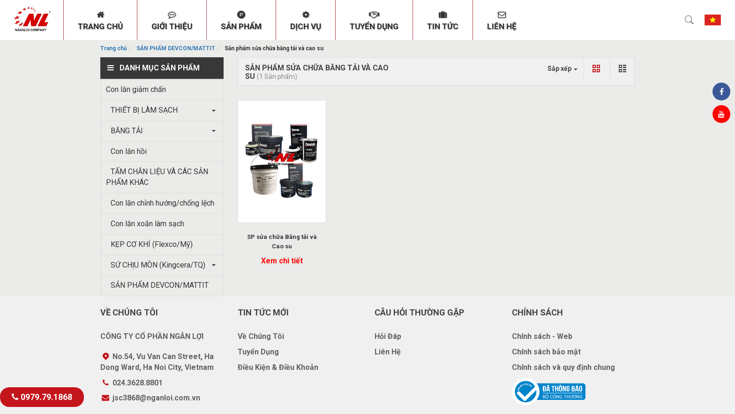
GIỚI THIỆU (171, 20)
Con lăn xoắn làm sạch (145, 223)
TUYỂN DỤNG (374, 20)
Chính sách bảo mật (546, 351)
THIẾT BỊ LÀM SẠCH (142, 110)
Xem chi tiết (282, 260)
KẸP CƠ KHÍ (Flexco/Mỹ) (149, 244)
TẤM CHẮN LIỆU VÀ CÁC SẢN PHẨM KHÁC (157, 177)
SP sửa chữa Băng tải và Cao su (282, 241)
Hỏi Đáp (388, 336)
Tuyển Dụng (258, 351)
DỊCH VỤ (305, 20)
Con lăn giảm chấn (136, 89)
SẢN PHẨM (241, 20)
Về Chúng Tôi (261, 336)
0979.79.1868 (42, 397)
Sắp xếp (563, 68)
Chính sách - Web (542, 336)
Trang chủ (113, 48)
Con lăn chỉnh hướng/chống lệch (160, 203)
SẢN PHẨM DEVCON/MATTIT (175, 48)
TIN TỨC (442, 20)
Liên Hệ (388, 351)
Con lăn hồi (126, 151)
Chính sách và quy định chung (563, 367)
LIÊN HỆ (502, 20)
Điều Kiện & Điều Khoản (278, 367)
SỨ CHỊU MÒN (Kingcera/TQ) (155, 265)
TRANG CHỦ (100, 20)
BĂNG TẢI (124, 130)
